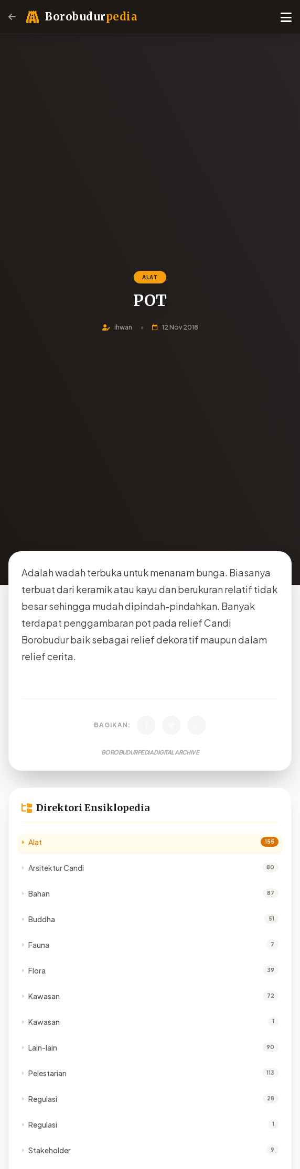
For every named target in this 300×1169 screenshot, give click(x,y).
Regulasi (39, 1099)
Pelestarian (44, 1073)
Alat (32, 842)
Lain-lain (39, 1047)
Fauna (35, 944)
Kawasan (41, 996)
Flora (34, 970)
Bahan (36, 893)
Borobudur (91, 16)
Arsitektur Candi (53, 867)
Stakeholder (46, 1150)
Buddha (38, 919)
